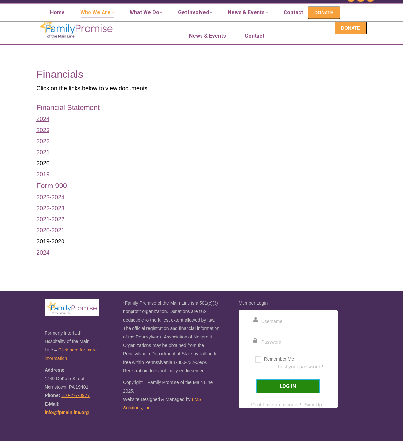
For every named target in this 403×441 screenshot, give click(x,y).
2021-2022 (50, 219)
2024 (42, 119)
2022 (42, 141)
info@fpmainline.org (67, 412)
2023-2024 (50, 197)
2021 (42, 152)
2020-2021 (50, 230)
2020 (42, 163)
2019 (42, 174)
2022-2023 (50, 208)
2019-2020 (50, 241)
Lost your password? (300, 366)
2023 (42, 130)
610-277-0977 (323, 6)
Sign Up (313, 404)
